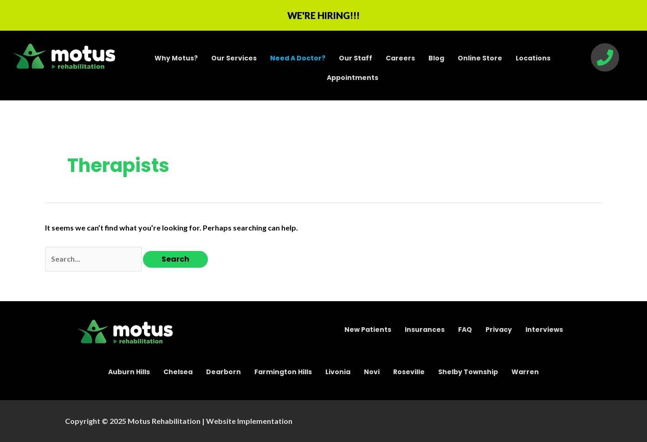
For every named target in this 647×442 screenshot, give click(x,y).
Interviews (544, 329)
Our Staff (355, 58)
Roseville (409, 371)
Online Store (480, 58)
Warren (525, 371)
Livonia (337, 371)
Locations (533, 58)
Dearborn (223, 371)
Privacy (498, 329)
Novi (372, 371)
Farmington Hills (283, 371)
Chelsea (178, 371)
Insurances (425, 329)
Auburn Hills (129, 371)
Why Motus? (176, 58)
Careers (400, 58)
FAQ (465, 329)
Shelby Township (468, 371)
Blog (436, 58)
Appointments (352, 77)
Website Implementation (249, 420)
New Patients (367, 329)
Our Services (234, 58)
